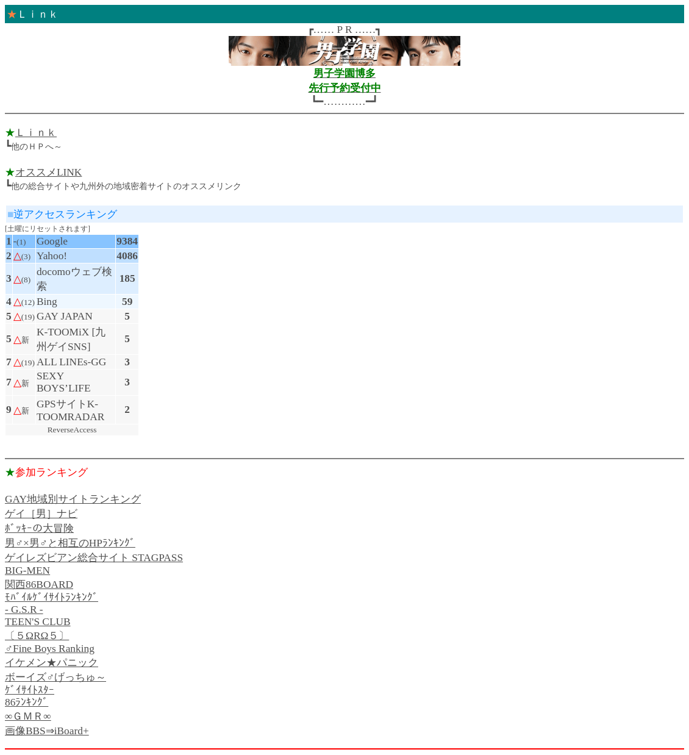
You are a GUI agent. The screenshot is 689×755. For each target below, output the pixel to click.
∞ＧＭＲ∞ (28, 716)
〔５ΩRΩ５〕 (37, 636)
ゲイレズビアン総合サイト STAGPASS (94, 558)
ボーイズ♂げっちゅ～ (55, 677)
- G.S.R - (24, 609)
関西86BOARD (39, 584)
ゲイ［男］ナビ (41, 514)
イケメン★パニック (51, 662)
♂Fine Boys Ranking (50, 648)
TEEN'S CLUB (38, 622)
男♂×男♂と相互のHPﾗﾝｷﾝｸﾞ (70, 543)
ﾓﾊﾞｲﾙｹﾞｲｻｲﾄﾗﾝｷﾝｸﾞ (51, 597)
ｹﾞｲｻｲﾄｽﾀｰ (29, 690)
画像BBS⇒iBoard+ (47, 731)
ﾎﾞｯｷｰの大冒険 (39, 528)
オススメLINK (48, 172)
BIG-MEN (27, 570)
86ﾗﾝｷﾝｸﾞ (26, 702)
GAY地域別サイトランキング (73, 499)
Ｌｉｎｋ (36, 132)
